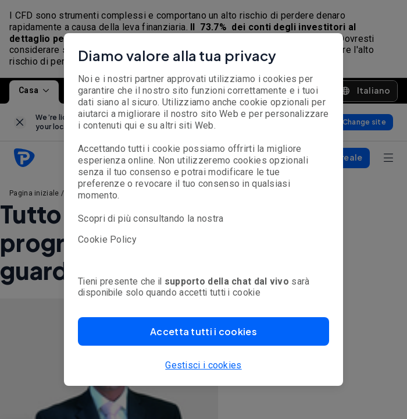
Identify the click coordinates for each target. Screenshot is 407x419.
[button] (203, 331)
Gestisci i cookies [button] (203, 365)
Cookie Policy (107, 239)
